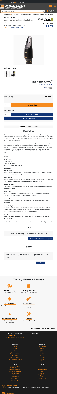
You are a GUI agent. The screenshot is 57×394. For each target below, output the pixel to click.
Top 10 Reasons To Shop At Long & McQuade (43, 312)
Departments (7, 13)
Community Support (15, 349)
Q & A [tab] (29, 125)
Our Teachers (14, 363)
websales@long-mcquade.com (15, 321)
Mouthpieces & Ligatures (38, 13)
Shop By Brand (42, 358)
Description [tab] (22, 125)
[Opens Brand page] (45, 18)
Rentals (42, 332)
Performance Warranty (15, 353)
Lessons (42, 333)
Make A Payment (14, 337)
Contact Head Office (42, 353)
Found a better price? (47, 21)
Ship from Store (28, 117)
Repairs (42, 335)
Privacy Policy (15, 360)
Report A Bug (42, 362)
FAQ (42, 349)
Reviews (42, 360)
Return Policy (14, 362)
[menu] (54, 3)
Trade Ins (42, 337)
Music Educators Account (15, 342)
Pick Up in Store (32, 113)
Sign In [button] (45, 0)
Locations (42, 351)
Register (15, 332)
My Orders (15, 339)
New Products (42, 330)
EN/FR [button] (54, 0)
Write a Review (20, 26)
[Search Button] (43, 9)
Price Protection (15, 356)
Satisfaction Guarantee (15, 355)
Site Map (42, 356)
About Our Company (15, 351)
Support (42, 339)
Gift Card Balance (14, 341)
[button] (50, 3)
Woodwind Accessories (26, 13)
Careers (42, 355)
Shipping (42, 344)
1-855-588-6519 (11, 319)
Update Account (15, 335)
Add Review (40, 261)
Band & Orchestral (15, 13)
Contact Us (3, 1)
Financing (42, 341)
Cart (15, 333)
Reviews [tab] (36, 125)
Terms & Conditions (15, 358)
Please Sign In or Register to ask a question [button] (40, 237)
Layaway (42, 342)
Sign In (15, 330)
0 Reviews (12, 26)
